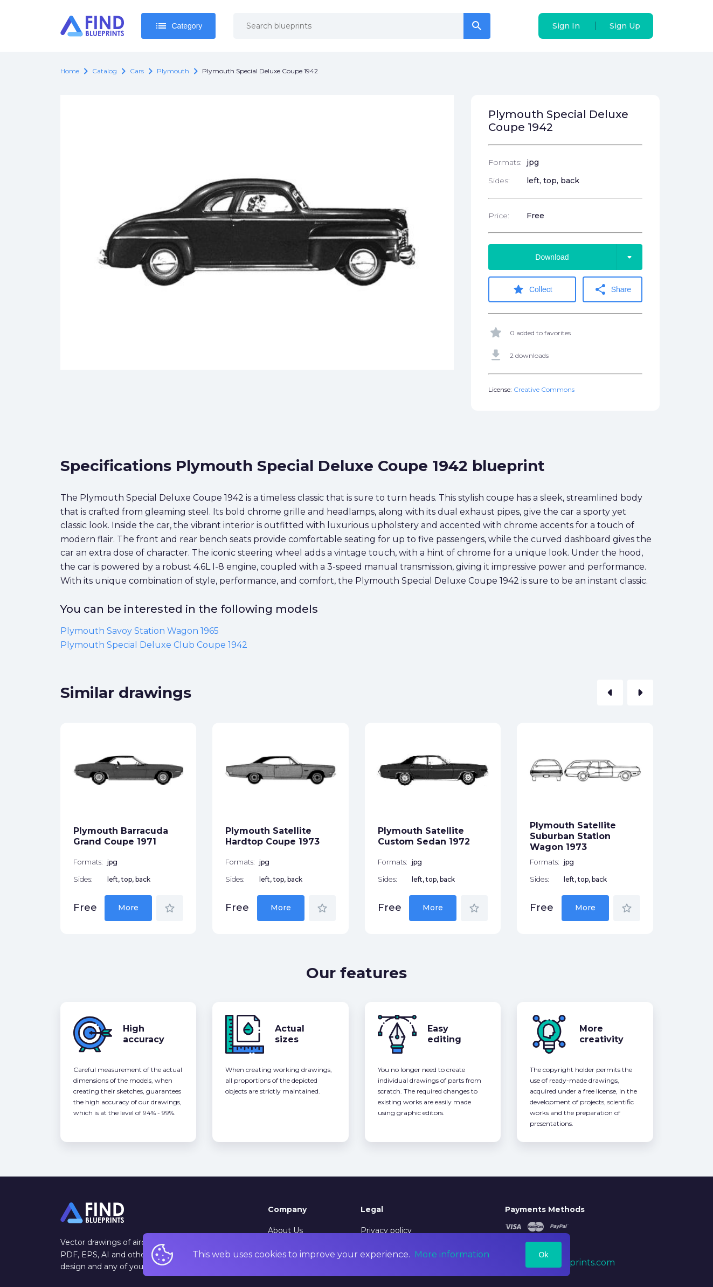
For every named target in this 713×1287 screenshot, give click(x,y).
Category (179, 25)
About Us (285, 1230)
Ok (544, 1254)
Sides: (499, 180)
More (128, 907)
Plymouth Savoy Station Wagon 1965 (139, 631)
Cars (137, 71)
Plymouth (173, 71)
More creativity (601, 1033)
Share (612, 289)
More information (451, 1254)
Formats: (505, 162)
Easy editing (444, 1033)
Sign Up (625, 26)
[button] (610, 692)
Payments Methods (545, 1209)
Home (69, 71)
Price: (498, 215)
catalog (104, 71)
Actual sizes (289, 1033)
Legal (372, 1209)
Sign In (566, 26)
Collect (532, 289)
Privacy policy (386, 1230)
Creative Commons (544, 389)
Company (287, 1209)
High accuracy (143, 1033)
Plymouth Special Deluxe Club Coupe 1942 (153, 645)
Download (588, 257)
